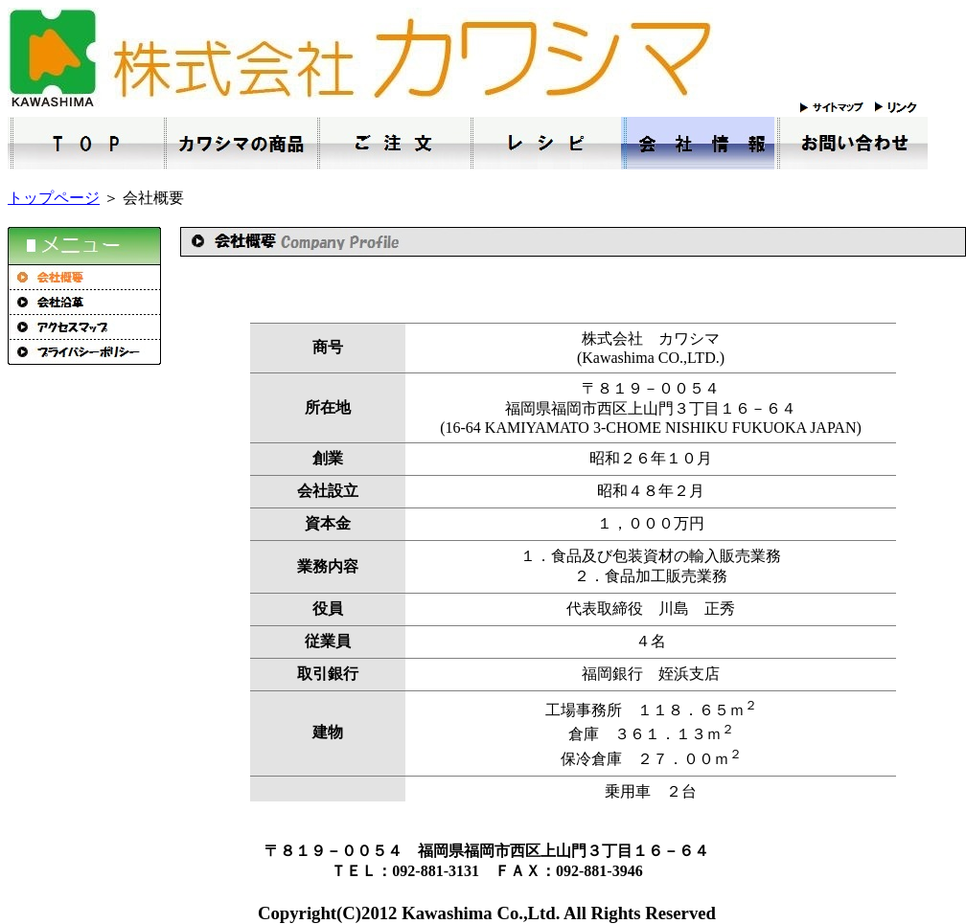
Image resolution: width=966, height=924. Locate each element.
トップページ (54, 198)
